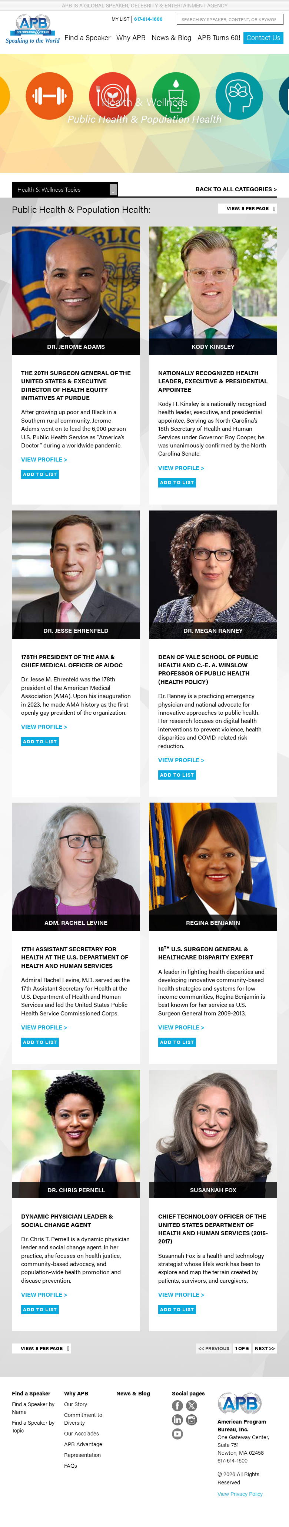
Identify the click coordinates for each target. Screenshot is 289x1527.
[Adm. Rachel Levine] (76, 867)
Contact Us (263, 37)
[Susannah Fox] (213, 1134)
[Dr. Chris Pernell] (76, 1134)
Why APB (131, 37)
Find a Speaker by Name (33, 1407)
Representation (82, 1454)
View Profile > (44, 459)
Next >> (265, 1348)
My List (120, 19)
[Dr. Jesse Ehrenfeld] (76, 574)
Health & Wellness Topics (48, 189)
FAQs (70, 1465)
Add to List (40, 474)
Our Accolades (81, 1433)
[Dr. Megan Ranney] (213, 574)
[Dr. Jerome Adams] (76, 291)
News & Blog (172, 37)
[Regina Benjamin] (213, 867)
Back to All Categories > (236, 189)
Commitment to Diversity (83, 1418)
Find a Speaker (87, 37)
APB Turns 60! (218, 37)
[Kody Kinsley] (213, 291)
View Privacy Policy (240, 1493)
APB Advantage (83, 1444)
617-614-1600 (148, 19)
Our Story (75, 1404)
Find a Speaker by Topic (33, 1426)
